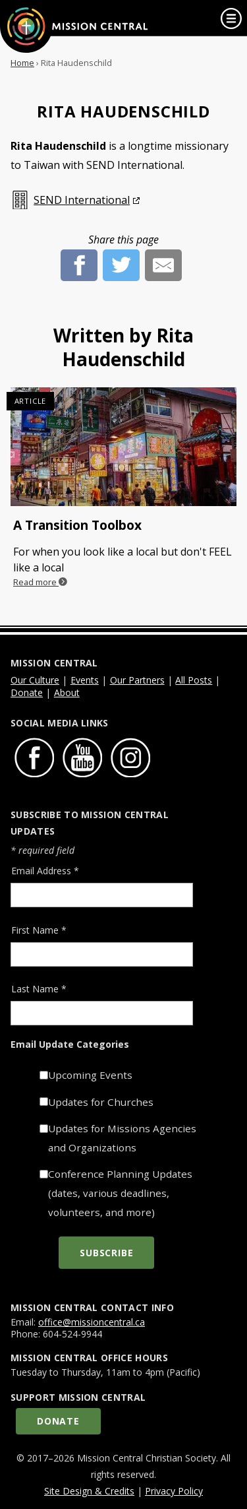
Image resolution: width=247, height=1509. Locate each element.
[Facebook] (79, 257)
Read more (40, 582)
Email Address (45, 870)
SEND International (82, 200)
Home (22, 63)
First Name (39, 930)
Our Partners (137, 680)
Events (84, 680)
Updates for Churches (100, 1101)
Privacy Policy (174, 1491)
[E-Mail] (163, 257)
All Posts (193, 680)
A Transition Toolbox (77, 525)
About (67, 692)
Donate (27, 692)
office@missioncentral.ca (91, 1322)
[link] (231, 18)
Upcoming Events (90, 1074)
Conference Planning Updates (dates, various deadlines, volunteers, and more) (120, 1193)
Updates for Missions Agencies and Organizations (122, 1138)
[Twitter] (121, 257)
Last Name (39, 988)
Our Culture (35, 680)
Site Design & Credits (89, 1491)
